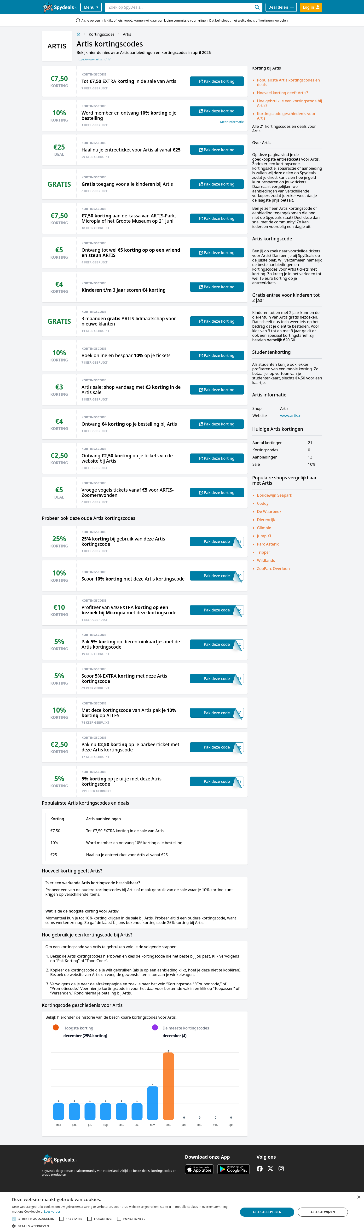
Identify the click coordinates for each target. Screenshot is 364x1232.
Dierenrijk (266, 519)
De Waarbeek (269, 511)
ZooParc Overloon (273, 568)
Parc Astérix (268, 544)
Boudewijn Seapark (274, 495)
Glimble (264, 527)
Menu (91, 7)
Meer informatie (232, 122)
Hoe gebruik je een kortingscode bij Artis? (289, 103)
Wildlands (266, 560)
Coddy (263, 503)
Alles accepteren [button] (267, 1212)
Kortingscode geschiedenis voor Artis (286, 116)
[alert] (182, 1212)
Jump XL (264, 536)
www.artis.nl (291, 415)
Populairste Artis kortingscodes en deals (288, 82)
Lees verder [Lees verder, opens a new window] (52, 1211)
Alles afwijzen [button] (323, 1212)
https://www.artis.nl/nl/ (93, 59)
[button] (121, 1226)
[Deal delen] (281, 7)
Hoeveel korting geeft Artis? (282, 92)
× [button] (358, 1197)
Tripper (263, 552)
